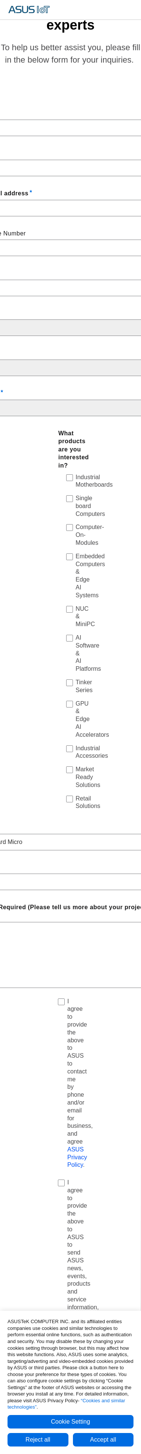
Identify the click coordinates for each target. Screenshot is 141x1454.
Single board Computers (90, 506)
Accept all (103, 1439)
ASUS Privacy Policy (77, 1157)
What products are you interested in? (73, 449)
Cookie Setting (70, 1421)
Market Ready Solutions (88, 777)
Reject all (38, 1439)
